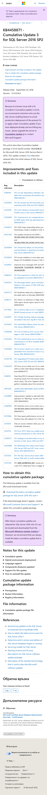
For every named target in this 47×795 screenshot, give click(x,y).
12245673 (8, 227)
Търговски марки (12, 787)
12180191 (7, 376)
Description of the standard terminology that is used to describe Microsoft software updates (25, 664)
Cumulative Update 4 (14, 134)
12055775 (8, 292)
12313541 (7, 455)
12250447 (8, 324)
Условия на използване (14, 784)
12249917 (7, 317)
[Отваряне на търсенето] (35, 3)
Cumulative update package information (20, 79)
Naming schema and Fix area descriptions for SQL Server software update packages (24, 654)
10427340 (8, 234)
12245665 (8, 202)
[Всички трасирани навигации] (5, 23)
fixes (29, 155)
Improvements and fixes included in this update (23, 70)
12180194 (7, 192)
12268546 (8, 331)
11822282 (7, 388)
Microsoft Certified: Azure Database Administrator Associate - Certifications (22, 716)
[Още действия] (42, 23)
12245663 (8, 257)
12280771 (7, 300)
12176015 (7, 423)
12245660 (8, 247)
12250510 (7, 210)
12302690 (8, 217)
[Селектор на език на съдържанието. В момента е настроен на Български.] (12, 746)
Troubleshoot (14, 23)
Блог (24, 770)
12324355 (8, 339)
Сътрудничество (11, 774)
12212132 (7, 431)
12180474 (7, 275)
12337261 (7, 463)
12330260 (8, 349)
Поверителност (27, 774)
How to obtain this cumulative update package (23, 73)
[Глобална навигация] (2, 3)
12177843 (7, 309)
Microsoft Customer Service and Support (21, 504)
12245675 (8, 282)
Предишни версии (12, 770)
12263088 (8, 445)
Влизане (42, 3)
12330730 (8, 359)
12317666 (7, 416)
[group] (23, 325)
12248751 (7, 438)
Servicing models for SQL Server (22, 647)
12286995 (8, 406)
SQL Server (26, 23)
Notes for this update (13, 76)
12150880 (7, 396)
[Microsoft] (23, 3)
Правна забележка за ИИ (15, 767)
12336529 (8, 366)
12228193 (7, 265)
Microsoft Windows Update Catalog (21, 531)
